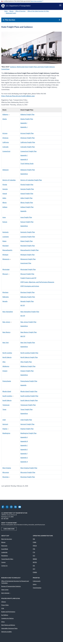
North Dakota (6, 358)
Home (6, 12)
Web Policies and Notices (8, 626)
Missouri (6, 275)
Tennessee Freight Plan (28, 406)
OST (34, 570)
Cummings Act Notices (7, 619)
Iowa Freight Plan (26, 218)
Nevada (4, 302)
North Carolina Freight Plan (29, 354)
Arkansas (5, 139)
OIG (34, 566)
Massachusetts (7, 251)
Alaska (4, 120)
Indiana (4, 208)
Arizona (4, 134)
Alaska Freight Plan (26, 120)
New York (5, 343)
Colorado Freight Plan (27, 148)
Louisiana (5, 238)
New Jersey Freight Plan (28, 323)
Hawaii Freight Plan (26, 194)
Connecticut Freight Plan (28, 152)
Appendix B (24, 442)
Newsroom (4, 546)
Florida (4, 185)
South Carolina (8, 397)
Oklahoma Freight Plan (27, 367)
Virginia (5, 430)
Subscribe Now (8, 530)
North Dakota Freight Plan (29, 358)
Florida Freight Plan (26, 185)
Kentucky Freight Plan (27, 233)
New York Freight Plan (27, 343)
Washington (6, 434)
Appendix (23, 212)
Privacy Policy (5, 606)
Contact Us (4, 566)
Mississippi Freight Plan (28, 270)
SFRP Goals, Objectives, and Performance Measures (37, 283)
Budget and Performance (8, 612)
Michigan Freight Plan (27, 256)
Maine (4, 242)
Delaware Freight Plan (27, 171)
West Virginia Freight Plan (28, 469)
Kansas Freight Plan (26, 223)
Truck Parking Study (27, 164)
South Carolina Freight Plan (29, 397)
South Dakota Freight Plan (29, 401)
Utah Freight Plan (26, 421)
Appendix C (24, 156)
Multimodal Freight (11, 14)
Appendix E (24, 450)
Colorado (5, 148)
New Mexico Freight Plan (28, 333)
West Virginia (6, 469)
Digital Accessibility (6, 632)
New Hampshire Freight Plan (29, 313)
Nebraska (5, 298)
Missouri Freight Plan (27, 275)
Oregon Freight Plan (27, 372)
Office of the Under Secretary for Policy (38, 12)
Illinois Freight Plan (26, 203)
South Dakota (6, 401)
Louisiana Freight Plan (27, 238)
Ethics (3, 622)
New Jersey (7, 323)
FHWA (34, 543)
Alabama (6, 115)
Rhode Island (6, 392)
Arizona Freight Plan (27, 134)
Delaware (5, 171)
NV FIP (22, 306)
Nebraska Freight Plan (27, 298)
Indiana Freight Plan (27, 208)
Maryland (5, 247)
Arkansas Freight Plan (27, 139)
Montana (5, 293)
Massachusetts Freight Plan (29, 251)
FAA (34, 540)
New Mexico (6, 333)
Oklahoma (5, 367)
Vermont (5, 425)
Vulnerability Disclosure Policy (9, 629)
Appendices (24, 175)
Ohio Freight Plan (26, 363)
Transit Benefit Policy (7, 560)
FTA (34, 553)
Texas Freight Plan (26, 410)
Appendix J (23, 128)
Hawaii (4, 194)
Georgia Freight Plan (27, 190)
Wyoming (6, 478)
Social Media (4, 550)
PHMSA (35, 573)
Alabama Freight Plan (27, 115)
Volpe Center (4, 590)
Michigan (5, 256)
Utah (4, 421)
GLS (34, 556)
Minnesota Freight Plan (28, 260)
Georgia (5, 190)
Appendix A (24, 438)
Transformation (37, 588)
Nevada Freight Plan (27, 302)
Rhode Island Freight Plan (28, 392)
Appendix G (24, 459)
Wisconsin (5, 473)
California (5, 143)
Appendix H (24, 463)
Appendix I (23, 124)
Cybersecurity (36, 582)
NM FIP (22, 337)
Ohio (3, 363)
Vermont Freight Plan (27, 425)
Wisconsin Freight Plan (27, 473)
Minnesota (6, 260)
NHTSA (35, 563)
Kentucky (5, 233)
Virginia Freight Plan (27, 430)
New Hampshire (7, 313)
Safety (34, 585)
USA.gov (3, 602)
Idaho (4, 199)
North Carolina (7, 354)
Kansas (4, 223)
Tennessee (5, 406)
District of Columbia (9, 181)
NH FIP (22, 317)
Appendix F (23, 454)
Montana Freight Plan (27, 293)
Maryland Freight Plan (27, 247)
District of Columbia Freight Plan (31, 181)
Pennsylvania (6, 382)
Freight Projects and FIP (28, 279)
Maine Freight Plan (26, 242)
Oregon (4, 372)
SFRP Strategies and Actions (29, 287)
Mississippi (5, 270)
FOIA (2, 609)
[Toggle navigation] (60, 5)
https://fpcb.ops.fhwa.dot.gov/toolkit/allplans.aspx (18, 97)
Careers (3, 563)
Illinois (4, 203)
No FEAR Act (4, 616)
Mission (11, 12)
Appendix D (24, 160)
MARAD (35, 560)
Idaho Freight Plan (26, 199)
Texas (4, 410)
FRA (34, 550)
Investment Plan (25, 264)
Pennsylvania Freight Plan (28, 382)
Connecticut (6, 152)
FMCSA (35, 546)
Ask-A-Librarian (6, 594)
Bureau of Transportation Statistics (11, 587)
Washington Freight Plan (28, 434)
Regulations (4, 556)
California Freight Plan (27, 143)
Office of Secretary (20, 12)
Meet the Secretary (6, 540)
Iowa (4, 218)
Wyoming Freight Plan (27, 478)
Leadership (4, 553)
